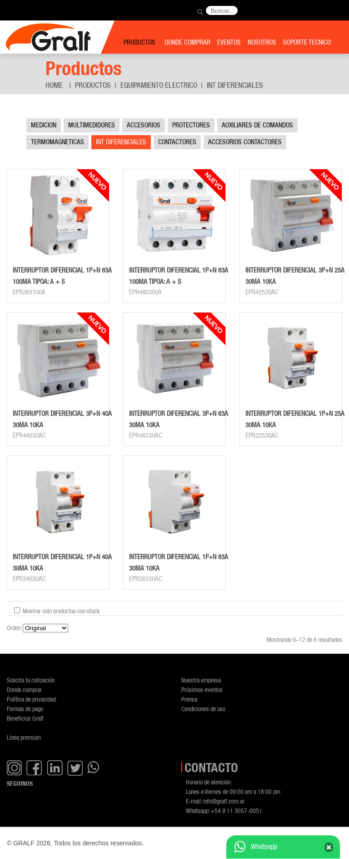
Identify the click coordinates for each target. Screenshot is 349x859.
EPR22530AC (262, 435)
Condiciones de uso (203, 708)
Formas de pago (25, 708)
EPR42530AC (262, 292)
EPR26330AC (145, 579)
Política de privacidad (31, 699)
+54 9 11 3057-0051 (236, 810)
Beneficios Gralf (25, 718)
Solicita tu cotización (31, 680)
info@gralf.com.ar (223, 801)
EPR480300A (145, 292)
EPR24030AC (29, 579)
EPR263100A (29, 292)
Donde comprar (24, 689)
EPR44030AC (29, 435)
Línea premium (24, 737)
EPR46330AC (145, 435)
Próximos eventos (202, 689)
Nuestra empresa (201, 680)
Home (54, 85)
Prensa (189, 699)
